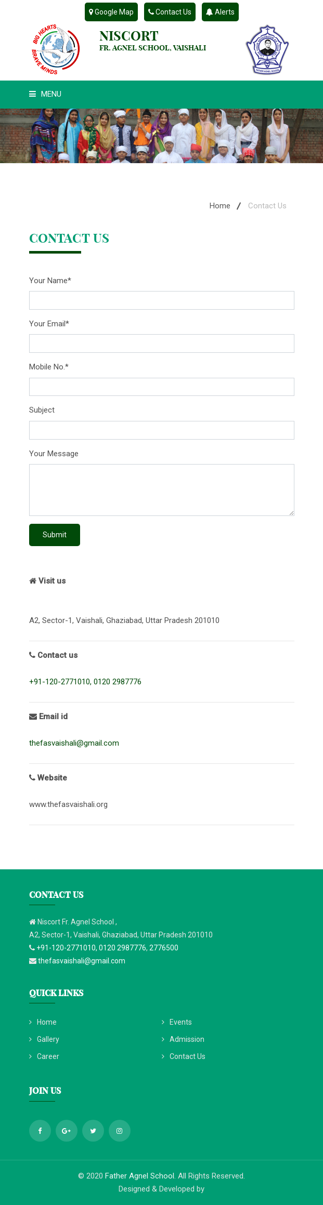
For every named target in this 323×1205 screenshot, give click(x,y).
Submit (55, 535)
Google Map (111, 12)
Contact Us (169, 12)
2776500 (163, 948)
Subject (42, 410)
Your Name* (50, 280)
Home (220, 205)
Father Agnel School (139, 1176)
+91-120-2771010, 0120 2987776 (85, 681)
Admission (183, 1039)
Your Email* (49, 323)
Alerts (220, 12)
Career (44, 1056)
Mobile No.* (49, 367)
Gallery (44, 1039)
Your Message (54, 453)
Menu (45, 94)
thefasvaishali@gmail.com (74, 743)
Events (177, 1022)
